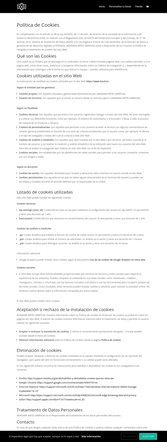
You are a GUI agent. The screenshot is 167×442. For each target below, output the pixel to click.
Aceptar (148, 436)
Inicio (102, 6)
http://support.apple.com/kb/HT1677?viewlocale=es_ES (55, 399)
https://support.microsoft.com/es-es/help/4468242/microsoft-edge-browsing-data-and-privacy (86, 395)
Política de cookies (111, 339)
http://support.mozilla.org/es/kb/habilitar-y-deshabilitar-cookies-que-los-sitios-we (71, 378)
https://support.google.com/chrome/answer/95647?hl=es (67, 382)
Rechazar (129, 436)
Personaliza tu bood (120, 6)
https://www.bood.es (97, 81)
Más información (91, 436)
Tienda (139, 6)
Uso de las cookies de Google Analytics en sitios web (117, 259)
